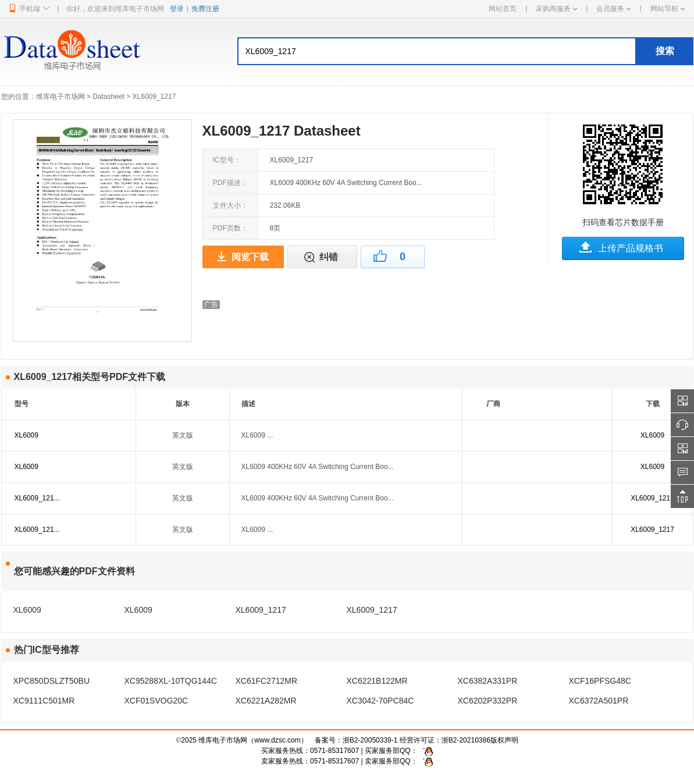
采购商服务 (556, 9)
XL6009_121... (37, 498)
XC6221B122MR (377, 680)
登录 (177, 9)
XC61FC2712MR (267, 680)
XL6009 (26, 435)
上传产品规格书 (630, 248)
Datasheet (108, 97)
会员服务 (613, 9)
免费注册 (205, 9)
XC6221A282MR (266, 700)
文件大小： (230, 205)
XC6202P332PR (488, 700)
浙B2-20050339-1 (370, 740)
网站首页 (503, 9)
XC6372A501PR (599, 700)
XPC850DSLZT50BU (51, 680)
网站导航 (667, 9)
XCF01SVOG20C (156, 700)
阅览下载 (250, 257)
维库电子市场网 (60, 97)
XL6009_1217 (652, 498)
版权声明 (504, 740)
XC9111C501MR (44, 700)
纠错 (328, 257)
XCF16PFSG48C (600, 680)
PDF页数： (230, 228)
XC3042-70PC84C (380, 700)
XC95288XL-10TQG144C (171, 680)
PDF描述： (230, 183)
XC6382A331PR (488, 680)
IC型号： (227, 160)
